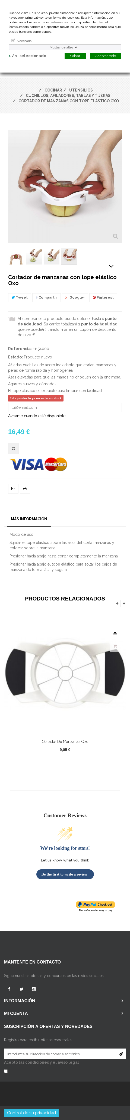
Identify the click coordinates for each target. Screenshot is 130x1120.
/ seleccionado (27, 56)
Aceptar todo (105, 56)
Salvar (75, 56)
